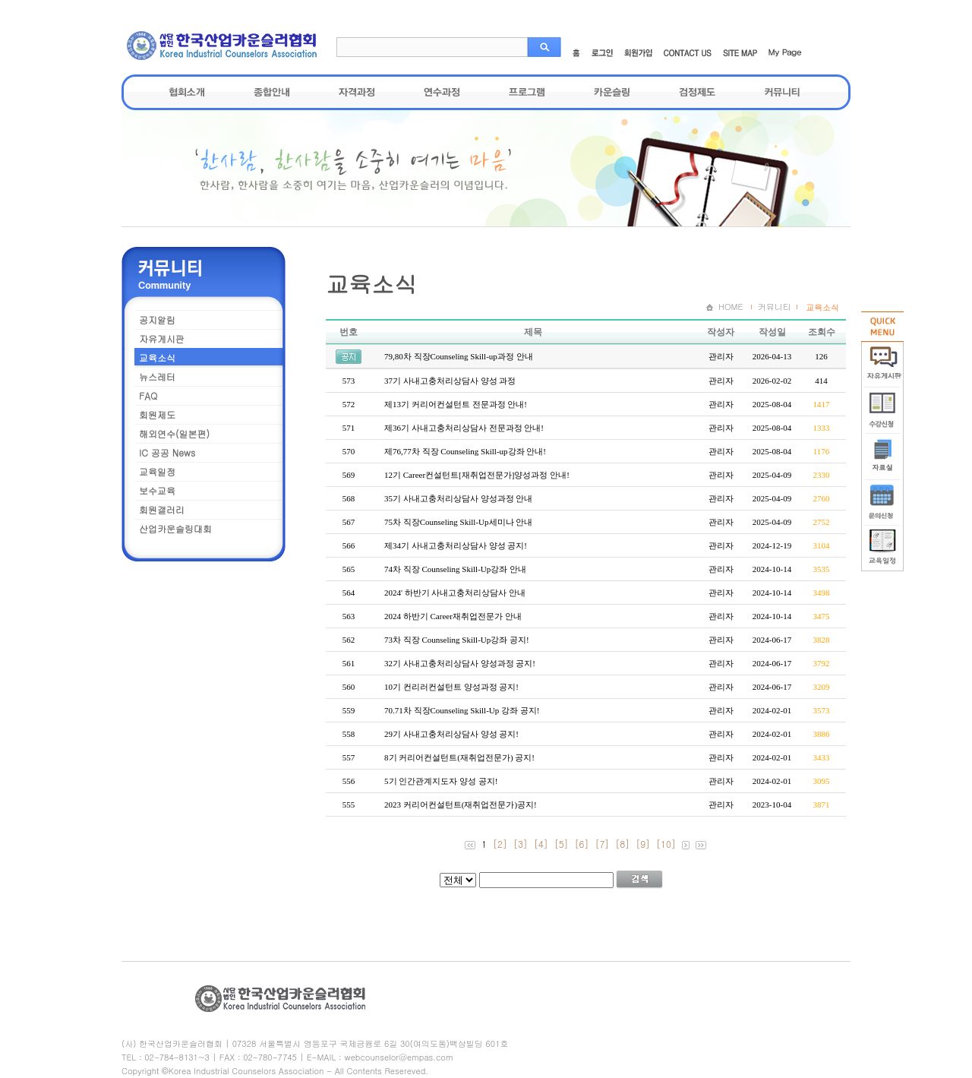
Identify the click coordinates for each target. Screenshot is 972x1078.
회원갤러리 (162, 509)
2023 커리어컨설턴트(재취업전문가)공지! (460, 804)
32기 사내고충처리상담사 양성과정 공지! (459, 663)
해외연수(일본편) (174, 433)
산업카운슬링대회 (175, 528)
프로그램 (527, 91)
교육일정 (157, 471)
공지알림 (157, 319)
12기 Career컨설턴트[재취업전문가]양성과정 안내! (477, 474)
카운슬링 (612, 91)
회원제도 (157, 414)
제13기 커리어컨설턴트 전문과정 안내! (455, 404)
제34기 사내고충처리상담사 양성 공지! (455, 545)
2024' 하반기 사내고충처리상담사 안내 (454, 592)
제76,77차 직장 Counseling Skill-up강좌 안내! (465, 451)
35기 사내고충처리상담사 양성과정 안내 (458, 498)
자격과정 (357, 91)
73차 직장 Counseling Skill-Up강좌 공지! (456, 639)
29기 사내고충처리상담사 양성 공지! (451, 733)
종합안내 (272, 91)
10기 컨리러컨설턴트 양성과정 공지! (451, 686)
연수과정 (442, 91)
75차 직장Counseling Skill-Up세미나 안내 (458, 521)
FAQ (148, 395)
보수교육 (157, 490)
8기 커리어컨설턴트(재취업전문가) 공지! (459, 757)
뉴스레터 (157, 376)
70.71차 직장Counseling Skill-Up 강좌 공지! (461, 710)
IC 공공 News (167, 452)
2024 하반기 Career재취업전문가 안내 (453, 616)
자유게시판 (162, 338)
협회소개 (186, 91)
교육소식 (157, 357)
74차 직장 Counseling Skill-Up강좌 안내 (455, 569)
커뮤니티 (782, 91)
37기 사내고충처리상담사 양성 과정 (450, 380)
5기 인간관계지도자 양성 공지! (440, 781)
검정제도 (697, 91)
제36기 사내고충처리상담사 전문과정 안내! (464, 427)
